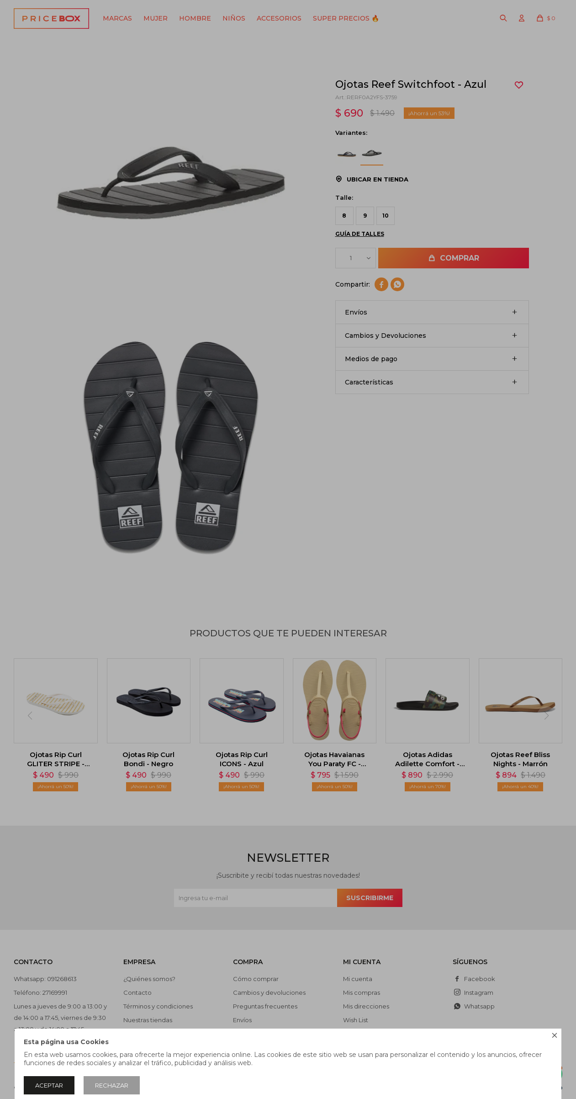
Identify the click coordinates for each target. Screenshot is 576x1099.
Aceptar (49, 1085)
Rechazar (111, 1085)
